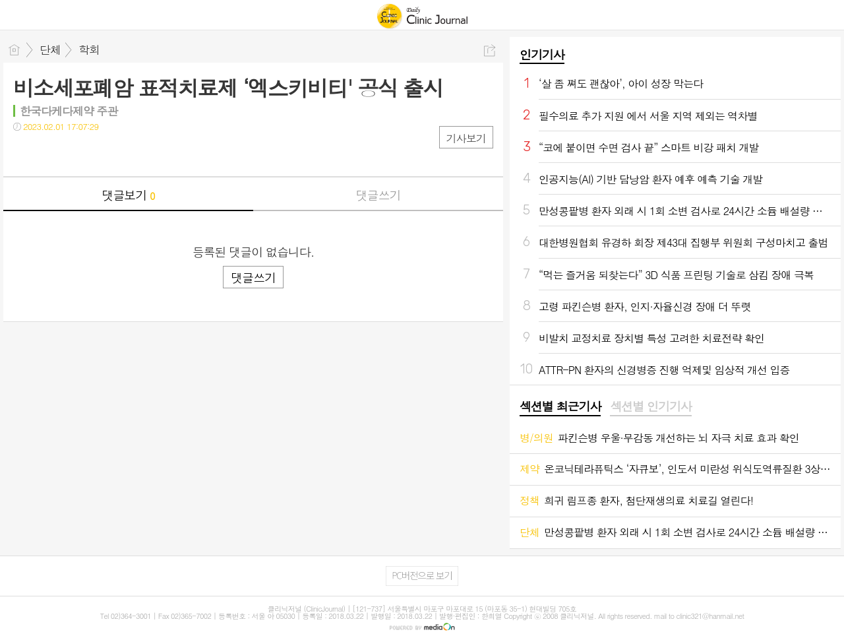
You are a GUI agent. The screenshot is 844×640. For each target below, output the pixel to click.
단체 (50, 49)
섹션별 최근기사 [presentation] (560, 406)
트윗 (51, 153)
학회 (89, 49)
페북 (24, 153)
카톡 (77, 153)
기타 (103, 153)
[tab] (560, 407)
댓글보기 (128, 195)
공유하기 (489, 50)
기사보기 (466, 138)
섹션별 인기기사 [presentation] (650, 406)
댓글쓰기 (378, 195)
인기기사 (542, 54)
